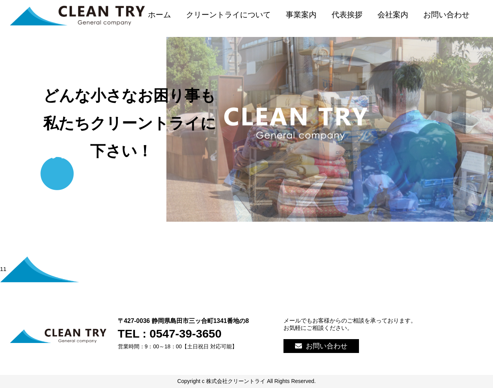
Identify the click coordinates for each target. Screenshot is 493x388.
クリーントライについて (228, 14)
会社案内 (392, 14)
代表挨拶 (347, 14)
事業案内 (301, 14)
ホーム (159, 14)
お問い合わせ (446, 14)
